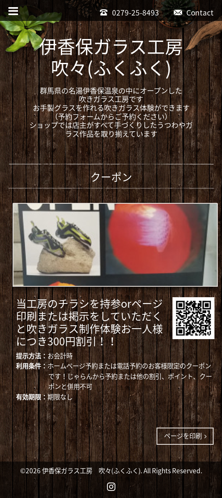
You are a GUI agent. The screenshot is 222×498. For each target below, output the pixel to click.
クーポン (111, 176)
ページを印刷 (185, 436)
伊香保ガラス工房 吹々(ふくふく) (91, 470)
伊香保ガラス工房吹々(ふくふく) (111, 57)
